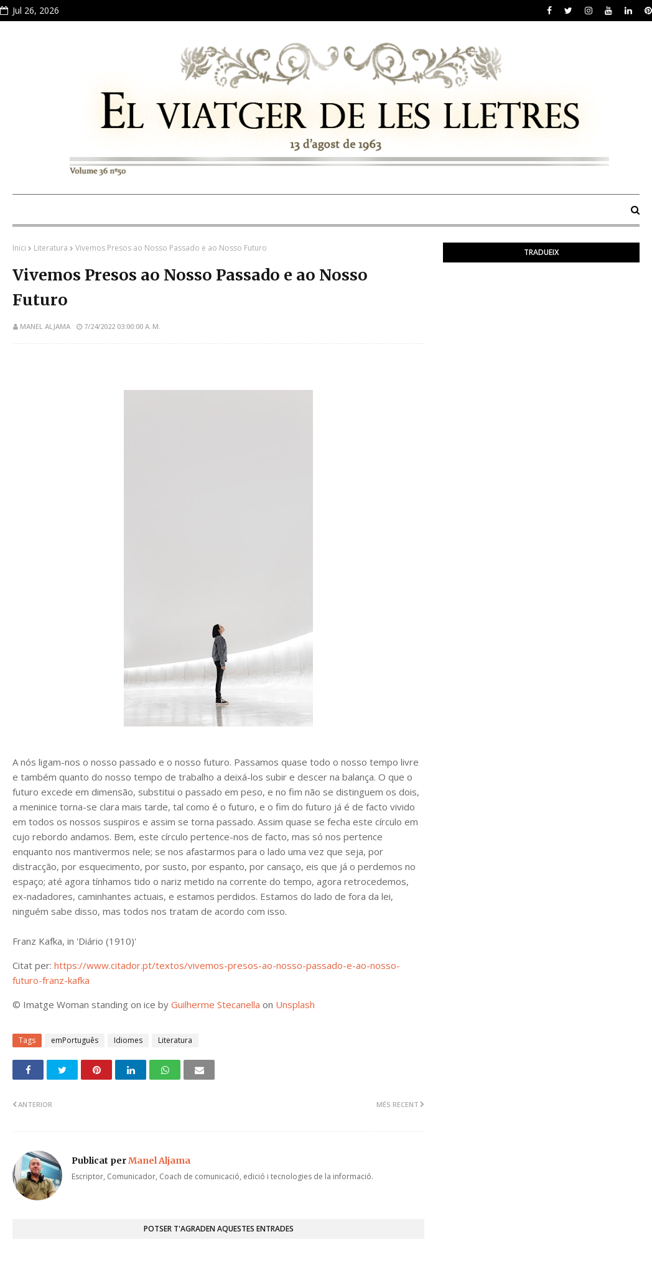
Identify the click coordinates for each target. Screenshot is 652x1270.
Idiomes (128, 1040)
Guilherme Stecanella (215, 1004)
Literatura (51, 248)
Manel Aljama (45, 326)
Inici (19, 248)
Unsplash (295, 1004)
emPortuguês (74, 1040)
